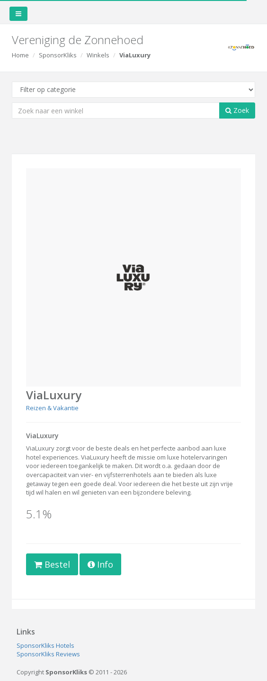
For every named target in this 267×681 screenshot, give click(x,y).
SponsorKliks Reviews (48, 654)
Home (20, 55)
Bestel (52, 564)
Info (100, 564)
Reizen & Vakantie (52, 408)
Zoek (237, 110)
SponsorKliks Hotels (45, 645)
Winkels (98, 55)
